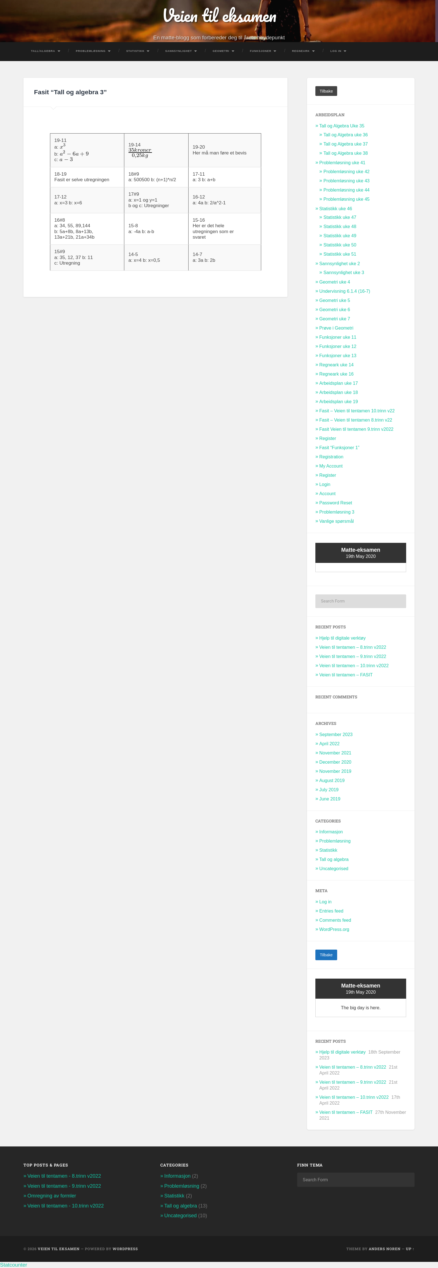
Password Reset (335, 502)
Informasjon (331, 831)
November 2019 (335, 770)
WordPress (125, 1249)
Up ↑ (410, 1249)
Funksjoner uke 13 (337, 355)
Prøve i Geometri (336, 327)
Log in (325, 901)
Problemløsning (91, 50)
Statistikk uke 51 (339, 253)
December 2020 (335, 761)
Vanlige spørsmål (336, 521)
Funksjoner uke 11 (337, 337)
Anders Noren (385, 1249)
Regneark (301, 50)
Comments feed (335, 919)
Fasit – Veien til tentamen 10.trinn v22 (357, 410)
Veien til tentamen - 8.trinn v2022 (64, 1176)
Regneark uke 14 (336, 364)
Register (327, 438)
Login (324, 484)
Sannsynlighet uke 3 (343, 272)
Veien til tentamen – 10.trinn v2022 (354, 665)
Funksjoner (261, 50)
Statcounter (13, 1265)
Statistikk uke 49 (339, 235)
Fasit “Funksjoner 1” (339, 447)
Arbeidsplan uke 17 (338, 383)
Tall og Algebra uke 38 (345, 152)
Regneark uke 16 (336, 373)
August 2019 (332, 780)
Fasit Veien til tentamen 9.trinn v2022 (356, 429)
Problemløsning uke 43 (346, 180)
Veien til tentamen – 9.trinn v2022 (352, 656)
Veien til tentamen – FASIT (346, 674)
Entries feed (331, 910)
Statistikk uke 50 (339, 244)
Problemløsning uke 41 (342, 162)
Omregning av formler (51, 1196)
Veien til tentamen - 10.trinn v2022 (65, 1205)
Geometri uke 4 (334, 281)
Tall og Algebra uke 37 (345, 143)
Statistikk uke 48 (339, 226)
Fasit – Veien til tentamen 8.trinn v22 (355, 419)
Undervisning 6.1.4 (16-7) (344, 291)
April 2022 (329, 743)
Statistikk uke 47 (339, 217)
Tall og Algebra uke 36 (345, 134)
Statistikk (135, 50)
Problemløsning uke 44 (346, 189)
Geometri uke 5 (334, 300)
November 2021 (335, 752)
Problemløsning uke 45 (346, 198)
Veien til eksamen (219, 15)
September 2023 (336, 734)
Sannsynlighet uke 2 (339, 263)
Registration (331, 456)
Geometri (221, 50)
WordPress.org (334, 928)
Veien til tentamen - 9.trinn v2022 (64, 1186)
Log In (335, 50)
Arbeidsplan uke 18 (338, 392)
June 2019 (329, 798)
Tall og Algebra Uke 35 (342, 125)
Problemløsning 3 (336, 511)
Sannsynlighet (178, 50)
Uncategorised (333, 868)
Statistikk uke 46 (335, 208)
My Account (330, 465)
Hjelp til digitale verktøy (342, 637)
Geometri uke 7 (334, 318)
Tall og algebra (334, 859)
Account (327, 493)
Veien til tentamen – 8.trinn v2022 (352, 647)
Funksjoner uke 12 (337, 346)
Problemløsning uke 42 (346, 171)
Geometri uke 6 (334, 309)
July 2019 (329, 789)
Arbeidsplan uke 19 (338, 401)
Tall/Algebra (43, 50)
